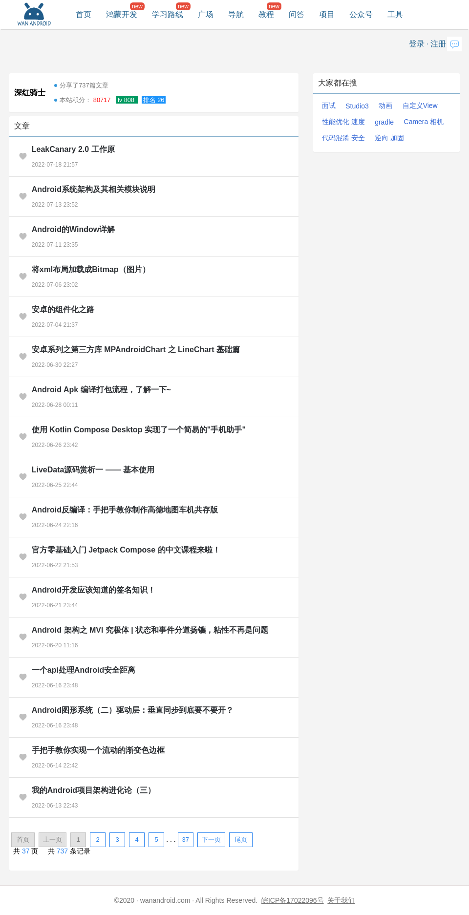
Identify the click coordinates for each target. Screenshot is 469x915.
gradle (384, 122)
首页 (83, 14)
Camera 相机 (424, 122)
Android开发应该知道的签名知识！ (93, 590)
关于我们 (341, 900)
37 (185, 839)
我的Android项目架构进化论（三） (93, 790)
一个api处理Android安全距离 (83, 670)
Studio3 (356, 106)
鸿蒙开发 (121, 14)
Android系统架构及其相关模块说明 (93, 189)
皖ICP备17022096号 (292, 900)
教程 (266, 14)
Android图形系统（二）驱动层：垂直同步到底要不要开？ (133, 710)
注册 (438, 44)
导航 (236, 14)
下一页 (211, 839)
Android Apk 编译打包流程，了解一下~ (101, 389)
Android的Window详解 (73, 229)
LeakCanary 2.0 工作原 (73, 149)
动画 (385, 105)
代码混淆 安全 (343, 138)
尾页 (240, 839)
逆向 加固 (389, 138)
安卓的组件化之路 (63, 309)
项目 (327, 14)
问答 (296, 14)
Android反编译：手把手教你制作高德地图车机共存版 (125, 510)
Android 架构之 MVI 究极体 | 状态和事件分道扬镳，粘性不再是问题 (150, 630)
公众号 (361, 14)
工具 (395, 14)
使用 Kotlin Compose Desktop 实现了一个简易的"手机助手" (139, 430)
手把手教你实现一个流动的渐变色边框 (98, 750)
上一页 (52, 839)
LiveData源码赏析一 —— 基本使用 (93, 470)
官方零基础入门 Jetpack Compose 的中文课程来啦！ (126, 550)
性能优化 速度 (343, 122)
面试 (329, 105)
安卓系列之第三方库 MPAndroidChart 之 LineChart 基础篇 (136, 349)
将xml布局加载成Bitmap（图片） (91, 269)
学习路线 (167, 14)
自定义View (420, 105)
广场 (205, 14)
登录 (417, 44)
